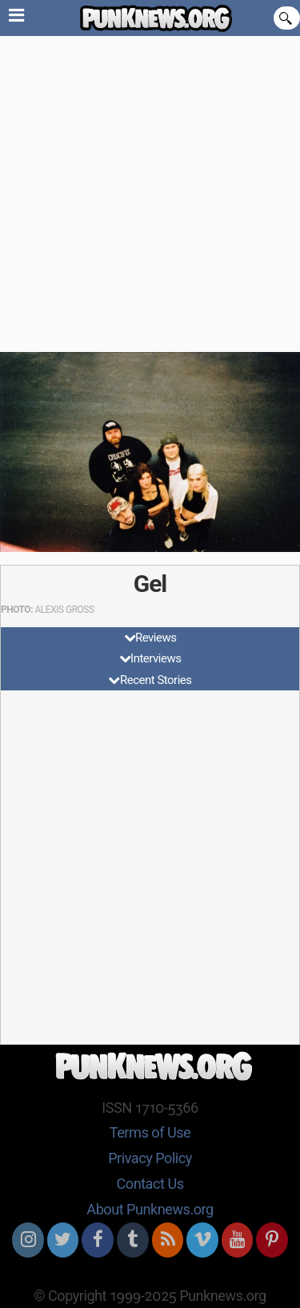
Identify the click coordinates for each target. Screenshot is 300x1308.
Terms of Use (150, 1132)
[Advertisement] (150, 194)
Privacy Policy (150, 1158)
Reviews (155, 637)
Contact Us (149, 1183)
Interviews (155, 658)
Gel (150, 584)
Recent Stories (156, 680)
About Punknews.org (149, 1209)
